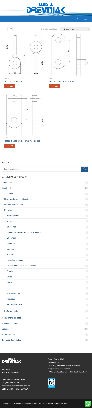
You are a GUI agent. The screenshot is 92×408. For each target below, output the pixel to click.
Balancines (11, 227)
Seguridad (6, 329)
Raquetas (11, 299)
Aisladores (8, 193)
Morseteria (9, 210)
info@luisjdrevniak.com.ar (59, 369)
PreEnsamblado (11, 311)
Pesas (9, 282)
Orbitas (10, 271)
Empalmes (11, 238)
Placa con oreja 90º (13, 81)
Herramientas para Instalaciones (18, 199)
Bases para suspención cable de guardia (24, 232)
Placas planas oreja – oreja (61, 81)
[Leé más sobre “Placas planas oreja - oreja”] (54, 86)
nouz (65, 404)
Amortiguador (13, 216)
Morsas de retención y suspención (21, 265)
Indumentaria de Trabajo (12, 318)
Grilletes (10, 254)
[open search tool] (78, 19)
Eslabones (11, 243)
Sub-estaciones (8, 334)
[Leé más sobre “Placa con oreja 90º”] (9, 86)
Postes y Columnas (10, 323)
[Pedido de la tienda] (75, 29)
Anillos (9, 221)
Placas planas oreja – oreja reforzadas (22, 141)
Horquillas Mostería (15, 260)
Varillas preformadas (15, 304)
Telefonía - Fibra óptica (11, 340)
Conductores (7, 182)
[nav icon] (85, 18)
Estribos (10, 249)
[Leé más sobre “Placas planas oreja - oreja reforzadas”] (9, 146)
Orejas (9, 277)
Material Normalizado (13, 205)
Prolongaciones (13, 293)
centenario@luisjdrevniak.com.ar (16, 386)
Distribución (7, 188)
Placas (6, 78)
